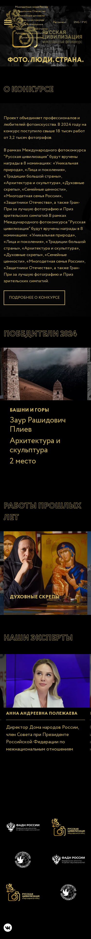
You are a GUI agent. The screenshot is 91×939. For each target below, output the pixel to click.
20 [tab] (67, 481)
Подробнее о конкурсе (34, 297)
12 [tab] (9, 481)
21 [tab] (74, 481)
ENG (77, 22)
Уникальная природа (31, 20)
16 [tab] (38, 481)
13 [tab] (16, 481)
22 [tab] (82, 481)
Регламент (59, 22)
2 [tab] (16, 473)
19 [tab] (60, 481)
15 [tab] (31, 481)
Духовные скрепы (31, 37)
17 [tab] (45, 481)
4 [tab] (31, 473)
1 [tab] (9, 473)
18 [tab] (52, 481)
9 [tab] (67, 473)
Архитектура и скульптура (31, 33)
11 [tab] (82, 473)
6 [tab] (45, 473)
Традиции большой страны (31, 29)
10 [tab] (74, 473)
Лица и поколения (31, 24)
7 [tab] (52, 473)
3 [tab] (23, 473)
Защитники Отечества (31, 11)
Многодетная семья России (31, 7)
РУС (84, 22)
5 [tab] (38, 473)
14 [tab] (23, 481)
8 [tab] (60, 473)
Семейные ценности (31, 16)
